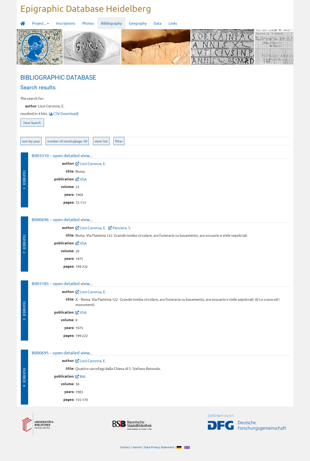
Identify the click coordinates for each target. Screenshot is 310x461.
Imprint (137, 447)
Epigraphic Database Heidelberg (85, 8)
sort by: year (31, 141)
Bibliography (111, 23)
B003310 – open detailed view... (62, 155)
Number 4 (24, 377)
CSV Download (63, 113)
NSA (83, 179)
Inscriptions (65, 23)
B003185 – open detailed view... (62, 283)
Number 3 (24, 310)
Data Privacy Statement (159, 447)
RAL (83, 376)
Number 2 (24, 244)
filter (119, 141)
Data (158, 23)
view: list (101, 141)
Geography (138, 23)
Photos (88, 23)
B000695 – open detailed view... (62, 352)
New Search (32, 122)
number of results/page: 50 (67, 141)
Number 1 (24, 179)
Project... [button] (40, 23)
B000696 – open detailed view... (62, 219)
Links (173, 23)
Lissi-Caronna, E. (93, 163)
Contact (125, 447)
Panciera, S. (122, 227)
